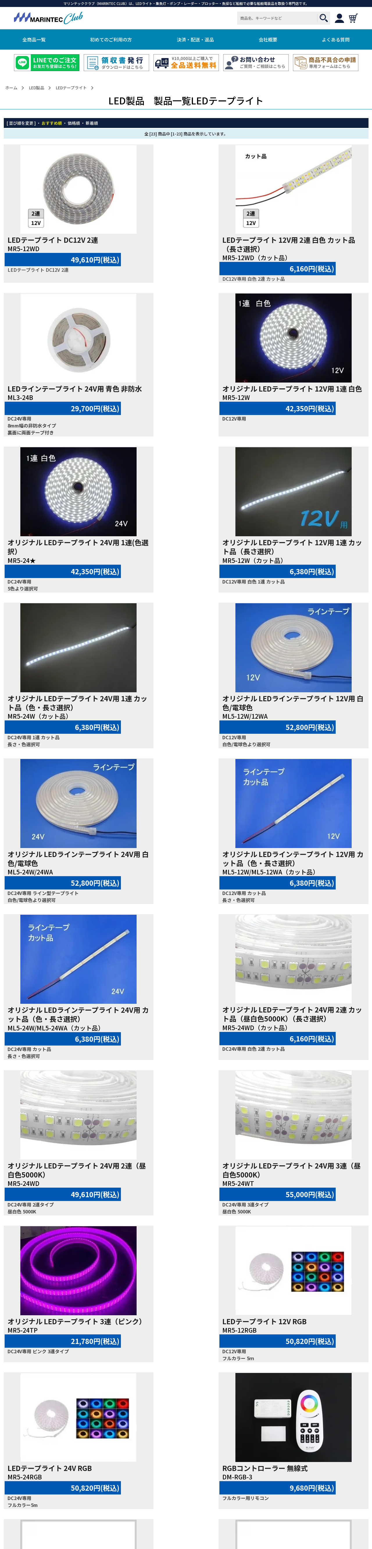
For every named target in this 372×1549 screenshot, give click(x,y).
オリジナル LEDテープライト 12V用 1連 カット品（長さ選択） (310, 407)
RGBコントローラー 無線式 (297, 1028)
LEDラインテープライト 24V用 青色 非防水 (310, 244)
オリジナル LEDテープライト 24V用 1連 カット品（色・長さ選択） (63, 563)
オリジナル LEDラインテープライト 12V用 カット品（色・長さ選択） (63, 719)
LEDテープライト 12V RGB (50, 1028)
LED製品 (36, 87)
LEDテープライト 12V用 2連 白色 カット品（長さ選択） (187, 244)
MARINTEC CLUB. (178, 1535)
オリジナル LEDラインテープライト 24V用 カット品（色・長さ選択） (187, 719)
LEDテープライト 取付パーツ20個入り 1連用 (64, 1179)
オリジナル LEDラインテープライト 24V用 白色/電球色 (310, 563)
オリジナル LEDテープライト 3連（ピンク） (306, 876)
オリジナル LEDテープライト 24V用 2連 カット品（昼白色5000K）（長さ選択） (310, 723)
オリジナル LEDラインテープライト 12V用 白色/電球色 (187, 563)
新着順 (92, 123)
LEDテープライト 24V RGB (173, 1028)
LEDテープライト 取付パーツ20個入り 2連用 (187, 1179)
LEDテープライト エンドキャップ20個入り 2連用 (64, 1328)
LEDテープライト (71, 87)
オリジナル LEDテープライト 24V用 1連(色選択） (187, 407)
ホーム (11, 87)
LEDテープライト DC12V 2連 (53, 240)
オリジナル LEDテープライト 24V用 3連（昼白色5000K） (187, 876)
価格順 (74, 123)
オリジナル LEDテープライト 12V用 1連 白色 (63, 407)
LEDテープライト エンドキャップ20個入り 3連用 (188, 1328)
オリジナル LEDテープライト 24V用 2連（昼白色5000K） (63, 876)
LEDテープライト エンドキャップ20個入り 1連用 (310, 1179)
